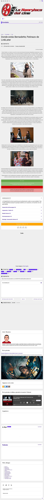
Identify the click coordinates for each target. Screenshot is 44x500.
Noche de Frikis (7, 475)
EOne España (25, 266)
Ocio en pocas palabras (8, 476)
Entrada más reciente (7, 299)
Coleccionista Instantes (8, 469)
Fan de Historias (7, 471)
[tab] (22, 198)
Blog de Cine (7, 467)
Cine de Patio (7, 468)
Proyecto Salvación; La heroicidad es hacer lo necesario (12, 353)
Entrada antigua (38, 299)
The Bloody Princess (8, 477)
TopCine (9, 426)
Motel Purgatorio (7, 473)
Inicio (23, 299)
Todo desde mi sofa (8, 478)
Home (2, 34)
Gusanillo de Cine (7, 472)
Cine (12, 34)
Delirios (6, 470)
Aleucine (6, 466)
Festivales (5, 445)
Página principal (5, 493)
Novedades (7, 34)
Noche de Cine (7, 474)
